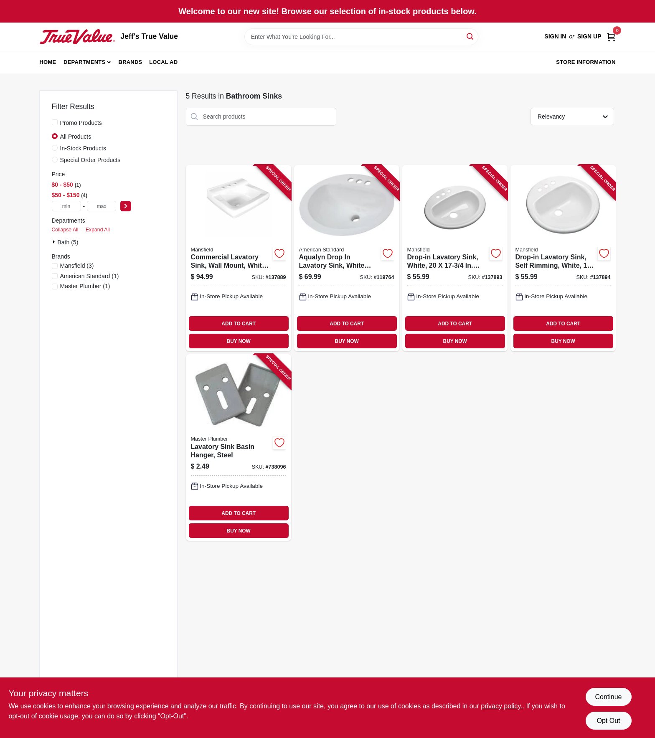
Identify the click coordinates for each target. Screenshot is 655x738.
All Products (75, 136)
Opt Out (608, 720)
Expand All (98, 230)
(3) (77, 265)
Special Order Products (90, 160)
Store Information (585, 62)
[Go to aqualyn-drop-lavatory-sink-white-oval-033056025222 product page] (346, 258)
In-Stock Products (83, 148)
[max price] (101, 206)
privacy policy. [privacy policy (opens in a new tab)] (501, 706)
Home (48, 62)
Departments (84, 62)
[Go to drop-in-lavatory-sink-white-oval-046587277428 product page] (455, 258)
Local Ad (163, 62)
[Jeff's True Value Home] (77, 36)
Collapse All (65, 230)
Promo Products (81, 123)
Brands (130, 62)
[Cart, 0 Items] (611, 36)
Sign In (555, 36)
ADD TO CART (238, 324)
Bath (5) (68, 242)
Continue (608, 696)
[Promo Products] (55, 122)
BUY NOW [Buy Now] (239, 341)
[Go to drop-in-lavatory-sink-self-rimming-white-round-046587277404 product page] (563, 258)
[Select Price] (125, 206)
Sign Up (589, 36)
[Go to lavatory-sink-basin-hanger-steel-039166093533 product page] (238, 447)
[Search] (471, 36)
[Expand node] (54, 241)
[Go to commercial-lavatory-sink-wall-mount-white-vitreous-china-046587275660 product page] (238, 258)
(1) (89, 276)
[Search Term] (361, 36)
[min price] (66, 206)
